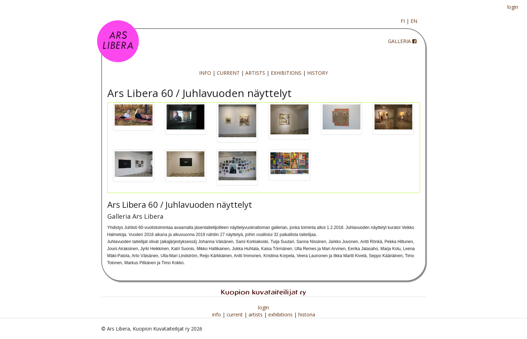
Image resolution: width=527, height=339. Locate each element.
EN (414, 21)
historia (306, 314)
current (235, 314)
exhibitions (281, 314)
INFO (205, 72)
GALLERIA (399, 41)
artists (256, 314)
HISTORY (317, 72)
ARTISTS (255, 72)
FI (403, 21)
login (512, 7)
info (217, 314)
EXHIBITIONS (286, 72)
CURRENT (228, 72)
